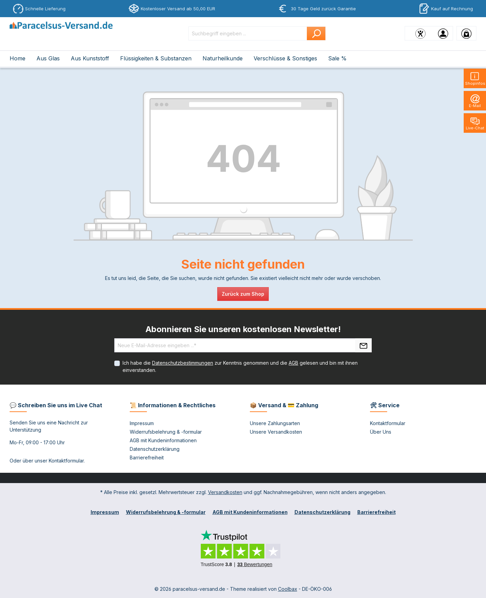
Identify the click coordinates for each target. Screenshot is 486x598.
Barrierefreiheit (147, 457)
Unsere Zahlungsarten (275, 423)
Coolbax (287, 589)
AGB (293, 363)
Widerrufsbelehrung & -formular (166, 432)
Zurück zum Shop (243, 294)
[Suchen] (316, 33)
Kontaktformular (66, 461)
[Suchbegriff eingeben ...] (247, 33)
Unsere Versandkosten (276, 432)
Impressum (142, 423)
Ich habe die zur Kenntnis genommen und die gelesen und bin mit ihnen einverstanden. (240, 366)
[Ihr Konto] (443, 33)
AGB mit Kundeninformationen (163, 440)
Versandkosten (225, 492)
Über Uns (380, 432)
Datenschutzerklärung (155, 449)
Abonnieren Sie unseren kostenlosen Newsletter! (243, 329)
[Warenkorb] (466, 33)
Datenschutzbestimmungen (182, 363)
